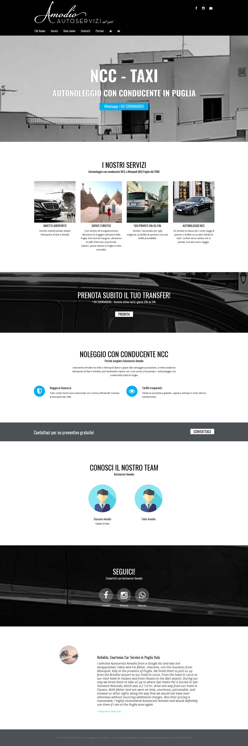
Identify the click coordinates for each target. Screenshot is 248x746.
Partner (100, 31)
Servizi (54, 31)
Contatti (85, 31)
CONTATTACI (202, 431)
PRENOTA (124, 314)
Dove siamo (69, 31)
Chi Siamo (40, 31)
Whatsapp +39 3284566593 (124, 106)
